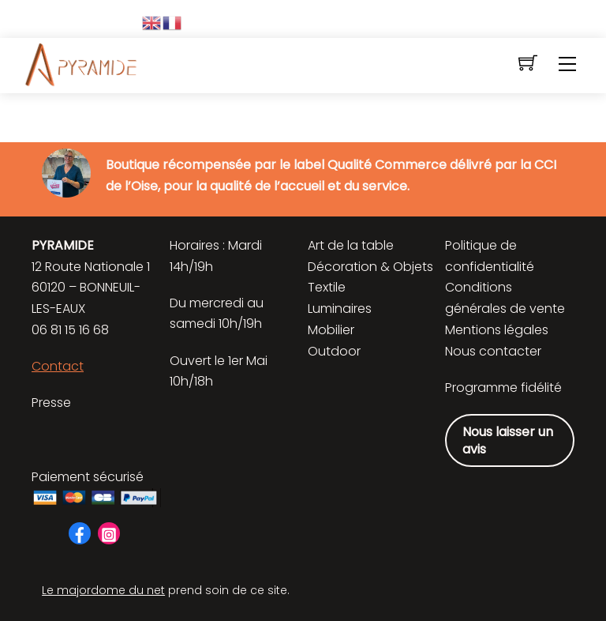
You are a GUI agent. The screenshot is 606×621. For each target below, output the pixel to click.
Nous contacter (493, 351)
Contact (58, 366)
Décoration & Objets (370, 267)
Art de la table (351, 245)
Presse (51, 402)
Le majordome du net (103, 590)
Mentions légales (496, 330)
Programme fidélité (503, 387)
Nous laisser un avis (507, 440)
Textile (327, 287)
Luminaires (340, 308)
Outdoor (334, 351)
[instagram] (109, 532)
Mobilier (331, 330)
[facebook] (80, 532)
